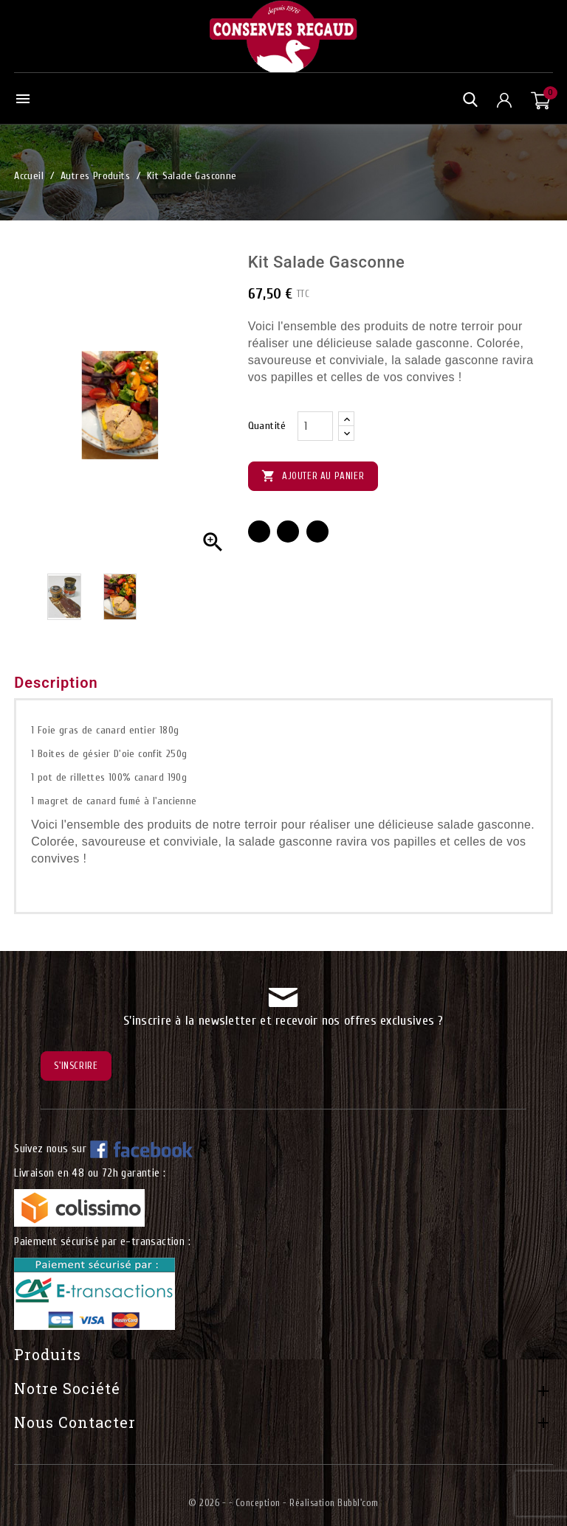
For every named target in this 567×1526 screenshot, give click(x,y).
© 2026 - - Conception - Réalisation (262, 1502)
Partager (259, 531)
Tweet (288, 531)
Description (56, 682)
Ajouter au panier (313, 476)
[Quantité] (315, 426)
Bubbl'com (358, 1502)
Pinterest (317, 531)
